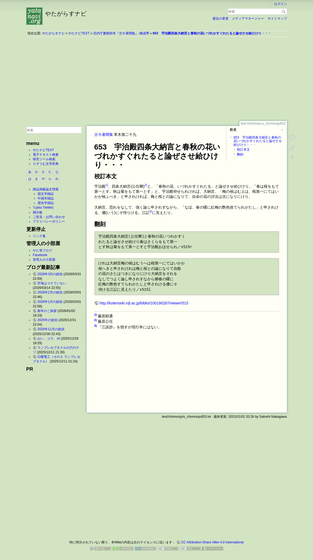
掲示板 (37, 212)
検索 (284, 11)
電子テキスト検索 (46, 155)
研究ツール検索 (44, 159)
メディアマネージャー (248, 18)
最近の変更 (221, 18)
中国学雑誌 (46, 198)
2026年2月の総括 (50, 292)
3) (150, 211)
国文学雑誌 (46, 194)
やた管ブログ (42, 250)
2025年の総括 (47, 320)
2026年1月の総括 (50, 302)
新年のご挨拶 (47, 311)
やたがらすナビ (53, 33)
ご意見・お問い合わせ (49, 217)
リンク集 (39, 236)
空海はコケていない (51, 283)
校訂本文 (243, 149)
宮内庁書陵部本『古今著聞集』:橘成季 (121, 33)
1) (107, 185)
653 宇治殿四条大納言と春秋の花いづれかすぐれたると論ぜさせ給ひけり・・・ (212, 33)
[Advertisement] (156, 78)
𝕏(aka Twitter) (43, 207)
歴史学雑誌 (46, 203)
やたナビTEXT (78, 33)
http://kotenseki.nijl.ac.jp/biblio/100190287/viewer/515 (143, 303)
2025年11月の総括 (50, 329)
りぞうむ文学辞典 (46, 164)
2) (146, 185)
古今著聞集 (103, 134)
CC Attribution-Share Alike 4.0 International (212, 542)
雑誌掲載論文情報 (46, 189)
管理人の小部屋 (44, 259)
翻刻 (240, 154)
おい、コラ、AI (48, 338)
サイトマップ (277, 18)
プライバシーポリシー (49, 221)
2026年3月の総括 (50, 274)
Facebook (40, 255)
